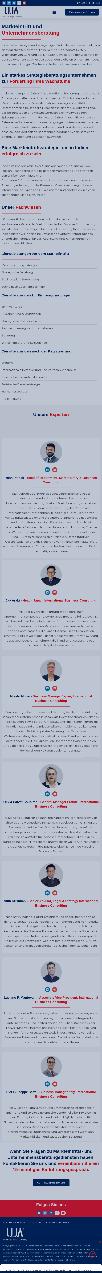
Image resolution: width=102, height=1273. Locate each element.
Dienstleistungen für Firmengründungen (36, 295)
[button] (54, 12)
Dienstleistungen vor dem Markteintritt (35, 254)
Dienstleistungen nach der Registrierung (36, 351)
